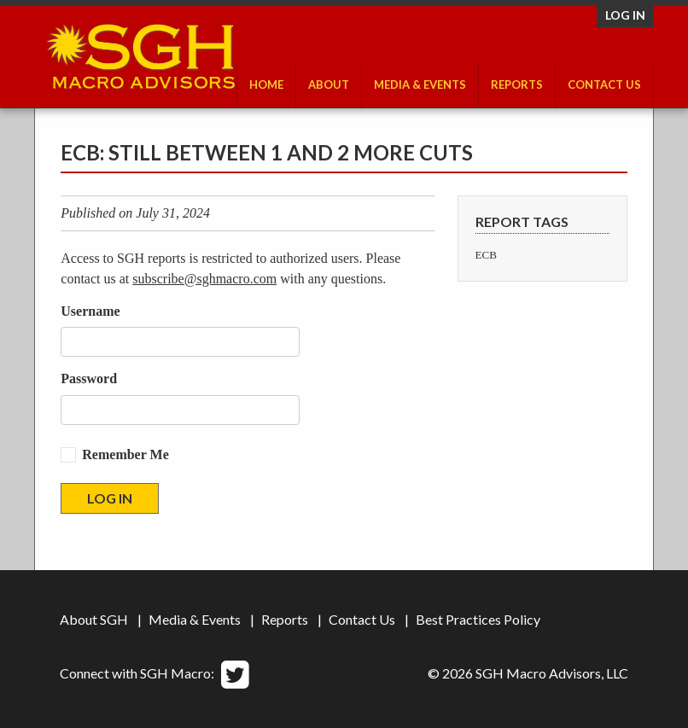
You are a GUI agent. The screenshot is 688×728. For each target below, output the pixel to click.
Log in (625, 15)
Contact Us (604, 84)
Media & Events (420, 84)
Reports (517, 84)
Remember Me (125, 454)
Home (266, 84)
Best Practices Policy (478, 619)
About (328, 84)
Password (89, 378)
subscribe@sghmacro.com (204, 278)
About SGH (94, 619)
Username (90, 311)
